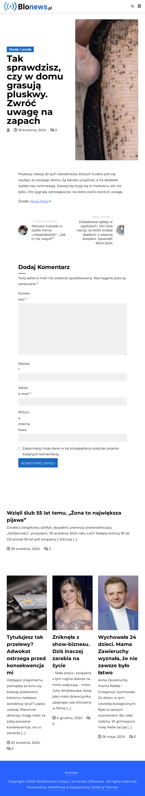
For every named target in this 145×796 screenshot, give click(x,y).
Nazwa (24, 366)
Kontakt (71, 773)
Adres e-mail (24, 391)
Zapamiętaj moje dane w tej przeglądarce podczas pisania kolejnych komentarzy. (70, 451)
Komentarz (24, 296)
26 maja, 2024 (112, 737)
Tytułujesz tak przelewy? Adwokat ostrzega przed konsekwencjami (26, 655)
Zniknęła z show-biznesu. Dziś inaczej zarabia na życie (71, 651)
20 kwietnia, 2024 (24, 743)
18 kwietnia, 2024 (30, 130)
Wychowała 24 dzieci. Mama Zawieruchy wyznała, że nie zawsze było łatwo (118, 655)
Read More (39, 201)
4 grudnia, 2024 (67, 718)
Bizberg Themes (104, 787)
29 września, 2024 (24, 549)
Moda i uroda (20, 49)
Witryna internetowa (24, 421)
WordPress (57, 787)
